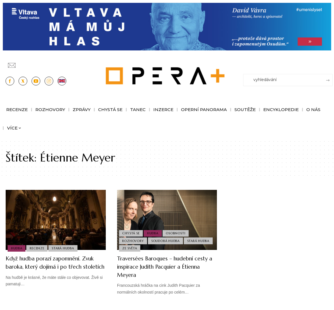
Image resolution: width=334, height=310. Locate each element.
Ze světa (130, 248)
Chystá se (131, 231)
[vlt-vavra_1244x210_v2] (167, 26)
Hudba (17, 248)
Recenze (38, 248)
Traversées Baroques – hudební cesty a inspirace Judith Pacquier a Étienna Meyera (166, 266)
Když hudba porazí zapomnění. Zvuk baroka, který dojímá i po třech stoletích (51, 266)
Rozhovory (133, 239)
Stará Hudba (65, 248)
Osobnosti (177, 231)
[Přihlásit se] (329, 62)
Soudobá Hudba (166, 239)
